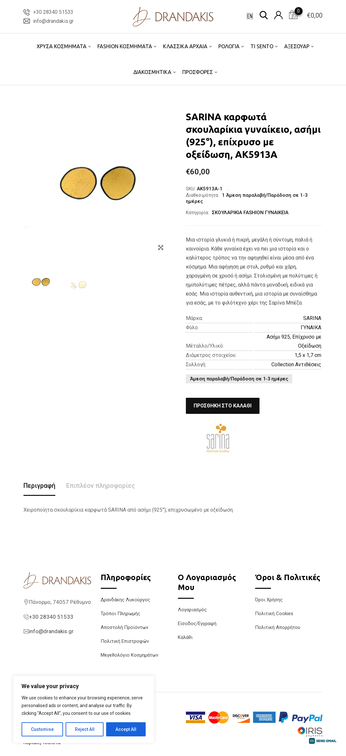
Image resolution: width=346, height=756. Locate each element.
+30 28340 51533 (53, 12)
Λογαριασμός (192, 610)
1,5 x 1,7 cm (308, 355)
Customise (42, 729)
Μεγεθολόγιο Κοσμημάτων (129, 655)
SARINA (312, 318)
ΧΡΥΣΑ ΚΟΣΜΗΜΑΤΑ (61, 46)
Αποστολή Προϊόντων (124, 627)
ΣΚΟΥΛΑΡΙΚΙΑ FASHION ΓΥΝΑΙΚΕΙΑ (250, 212)
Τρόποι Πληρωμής (120, 613)
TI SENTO (261, 46)
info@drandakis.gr (53, 21)
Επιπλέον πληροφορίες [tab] (101, 486)
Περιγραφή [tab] (39, 486)
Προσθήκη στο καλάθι (223, 406)
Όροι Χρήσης (269, 600)
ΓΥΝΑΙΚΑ (311, 327)
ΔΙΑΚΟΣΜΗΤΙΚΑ (152, 72)
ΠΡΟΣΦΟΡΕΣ (197, 72)
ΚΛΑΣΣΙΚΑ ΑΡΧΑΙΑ (185, 46)
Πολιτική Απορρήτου (277, 627)
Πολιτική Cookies (274, 613)
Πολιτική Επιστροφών (125, 641)
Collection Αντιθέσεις (296, 364)
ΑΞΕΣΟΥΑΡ (296, 46)
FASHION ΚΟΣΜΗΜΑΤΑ (124, 46)
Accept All (125, 729)
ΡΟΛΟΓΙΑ (229, 46)
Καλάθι (185, 637)
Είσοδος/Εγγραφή (197, 623)
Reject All (85, 729)
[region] (83, 709)
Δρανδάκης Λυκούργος (125, 600)
